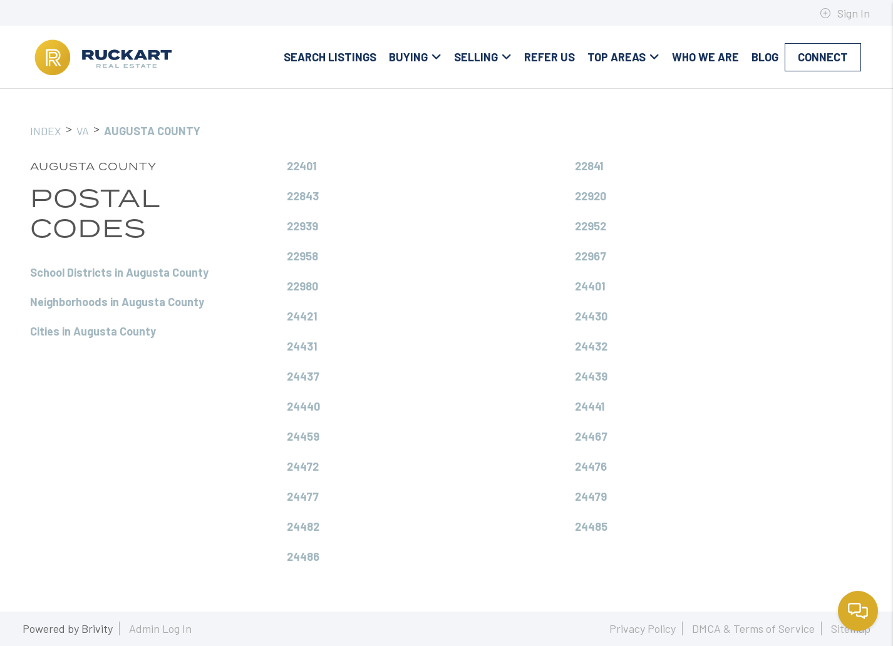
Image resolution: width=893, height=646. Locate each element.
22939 (302, 226)
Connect (823, 57)
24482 (303, 526)
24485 (591, 526)
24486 (303, 556)
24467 (591, 436)
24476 (591, 466)
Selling (483, 57)
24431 (302, 346)
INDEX (45, 131)
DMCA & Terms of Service (753, 628)
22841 (589, 166)
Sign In (845, 13)
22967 (590, 256)
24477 (303, 496)
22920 (590, 196)
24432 (591, 346)
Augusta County (152, 131)
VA (82, 131)
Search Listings (330, 57)
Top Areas (623, 57)
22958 (302, 256)
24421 (302, 316)
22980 (302, 286)
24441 (590, 406)
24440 (303, 406)
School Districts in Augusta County (119, 272)
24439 (591, 376)
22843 (303, 196)
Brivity (97, 628)
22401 (302, 166)
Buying (415, 57)
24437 (303, 376)
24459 (303, 436)
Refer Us (549, 57)
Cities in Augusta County (93, 331)
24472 (303, 466)
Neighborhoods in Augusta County (117, 302)
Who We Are (705, 57)
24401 (590, 286)
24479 (591, 496)
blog (764, 57)
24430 (591, 316)
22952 (590, 226)
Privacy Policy (642, 628)
